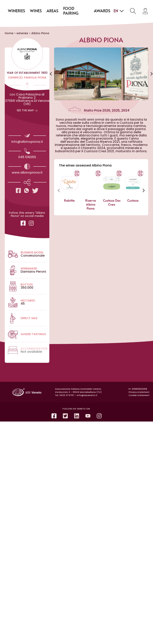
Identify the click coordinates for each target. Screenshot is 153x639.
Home (9, 33)
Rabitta (69, 200)
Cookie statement (139, 395)
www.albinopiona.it (27, 172)
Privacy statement (139, 392)
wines (36, 11)
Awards (102, 11)
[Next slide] (143, 190)
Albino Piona (40, 33)
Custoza (133, 200)
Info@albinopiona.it (27, 141)
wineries (16, 11)
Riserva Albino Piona (90, 204)
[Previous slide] (59, 190)
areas (52, 11)
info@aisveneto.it (87, 395)
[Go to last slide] (51, 74)
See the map (27, 110)
